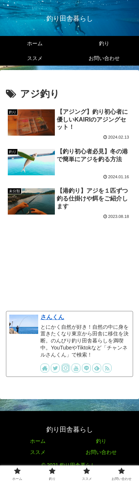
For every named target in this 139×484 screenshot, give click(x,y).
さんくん (52, 317)
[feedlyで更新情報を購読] (96, 368)
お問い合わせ (101, 452)
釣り (101, 441)
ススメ (38, 452)
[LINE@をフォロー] (86, 368)
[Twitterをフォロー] (55, 368)
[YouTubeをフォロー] (76, 368)
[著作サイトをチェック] (44, 368)
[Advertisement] (69, 262)
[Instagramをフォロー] (65, 368)
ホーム (38, 441)
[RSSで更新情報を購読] (107, 368)
